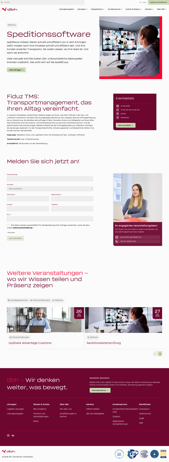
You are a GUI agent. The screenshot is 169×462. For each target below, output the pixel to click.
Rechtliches (145, 404)
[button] (160, 353)
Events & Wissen (133, 9)
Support (116, 417)
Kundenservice (114, 9)
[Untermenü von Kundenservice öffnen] (121, 9)
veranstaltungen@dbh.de (130, 237)
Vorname (28, 197)
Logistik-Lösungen (15, 409)
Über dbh (161, 9)
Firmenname (50, 177)
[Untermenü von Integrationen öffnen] (103, 9)
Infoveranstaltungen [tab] (40, 300)
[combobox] (44, 2)
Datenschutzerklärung (22, 228)
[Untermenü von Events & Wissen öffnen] (141, 9)
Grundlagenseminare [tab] (18, 300)
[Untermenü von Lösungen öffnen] (87, 9)
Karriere (148, 9)
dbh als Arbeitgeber (95, 414)
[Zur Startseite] (9, 9)
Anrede (50, 187)
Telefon (72, 207)
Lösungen (81, 9)
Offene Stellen (93, 409)
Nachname (72, 197)
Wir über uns (66, 409)
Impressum (144, 409)
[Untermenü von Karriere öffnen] (153, 9)
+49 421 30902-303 (128, 241)
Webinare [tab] (57, 300)
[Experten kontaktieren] (158, 2)
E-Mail (28, 207)
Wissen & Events (41, 404)
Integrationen (96, 9)
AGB (141, 423)
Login (143, 2)
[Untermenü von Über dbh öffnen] (166, 9)
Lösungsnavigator (66, 9)
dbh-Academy (39, 409)
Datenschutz (145, 414)
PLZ (50, 217)
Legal (141, 418)
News (35, 421)
